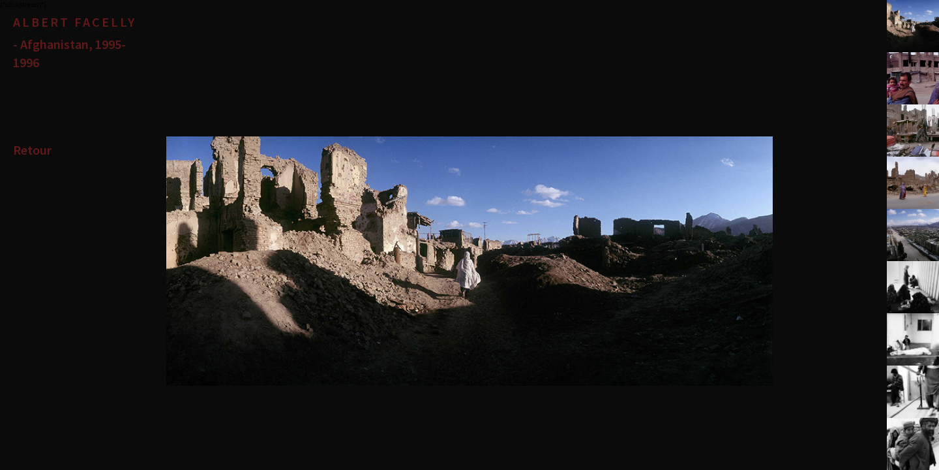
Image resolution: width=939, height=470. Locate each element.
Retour (32, 150)
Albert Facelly (74, 22)
